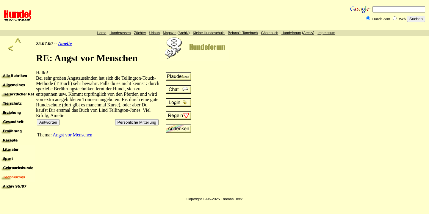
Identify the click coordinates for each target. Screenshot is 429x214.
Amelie (65, 43)
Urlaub (154, 33)
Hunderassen (120, 33)
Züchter (140, 33)
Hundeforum (291, 33)
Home (101, 33)
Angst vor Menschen (72, 134)
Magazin (169, 33)
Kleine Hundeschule (209, 33)
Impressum (326, 33)
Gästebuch (269, 33)
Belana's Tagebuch (243, 33)
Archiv (183, 33)
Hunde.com (381, 19)
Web (402, 19)
